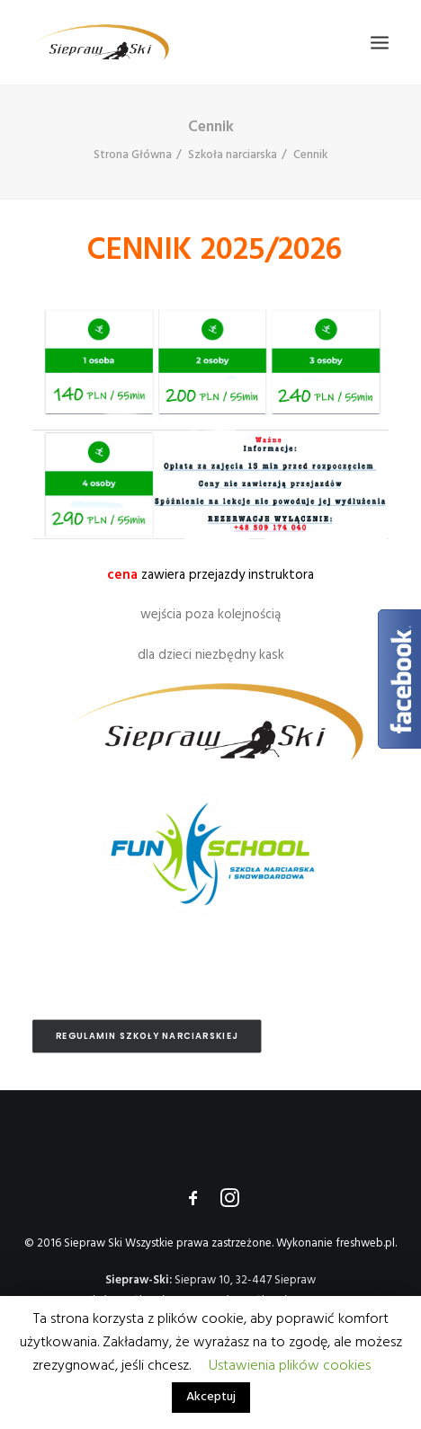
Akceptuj (211, 1397)
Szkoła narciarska (232, 155)
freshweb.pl (365, 1243)
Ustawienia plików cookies (290, 1366)
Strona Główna (133, 155)
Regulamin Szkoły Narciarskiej (147, 1036)
